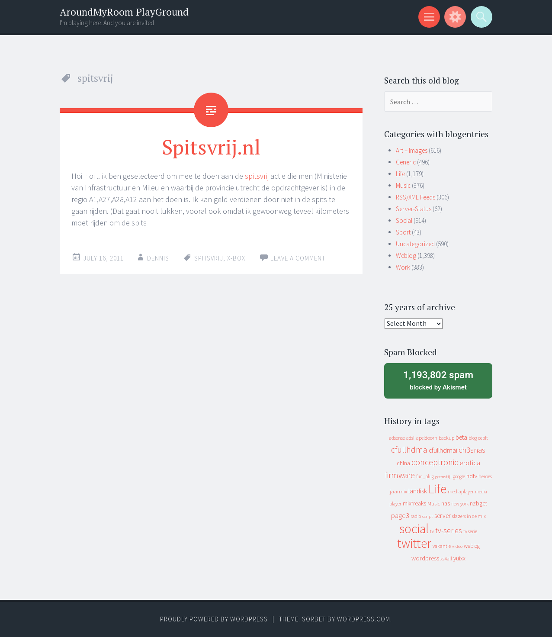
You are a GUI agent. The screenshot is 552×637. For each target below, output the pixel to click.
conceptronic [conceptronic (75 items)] (434, 462)
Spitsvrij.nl (211, 146)
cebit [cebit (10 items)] (483, 437)
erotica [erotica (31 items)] (469, 462)
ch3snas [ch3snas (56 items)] (472, 450)
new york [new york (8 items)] (460, 504)
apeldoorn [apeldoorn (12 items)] (426, 437)
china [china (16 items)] (403, 463)
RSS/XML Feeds (415, 197)
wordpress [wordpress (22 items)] (425, 558)
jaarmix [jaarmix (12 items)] (398, 491)
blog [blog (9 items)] (473, 438)
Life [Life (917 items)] (437, 489)
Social (404, 220)
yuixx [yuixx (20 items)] (459, 558)
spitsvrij (257, 176)
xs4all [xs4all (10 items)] (446, 558)
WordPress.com (363, 619)
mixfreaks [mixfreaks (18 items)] (414, 503)
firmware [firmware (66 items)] (400, 475)
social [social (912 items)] (414, 529)
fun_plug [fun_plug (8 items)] (425, 476)
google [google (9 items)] (459, 476)
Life (400, 174)
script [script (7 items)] (427, 516)
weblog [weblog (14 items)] (472, 546)
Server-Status (413, 209)
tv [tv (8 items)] (432, 531)
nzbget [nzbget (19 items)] (478, 503)
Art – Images (411, 150)
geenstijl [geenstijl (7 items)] (443, 476)
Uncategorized (415, 244)
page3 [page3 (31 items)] (400, 515)
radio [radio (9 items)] (416, 516)
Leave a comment (297, 258)
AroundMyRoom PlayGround (124, 12)
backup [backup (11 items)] (446, 437)
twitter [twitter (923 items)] (414, 543)
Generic (406, 162)
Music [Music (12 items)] (433, 503)
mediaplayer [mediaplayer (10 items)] (461, 491)
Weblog (406, 255)
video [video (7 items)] (457, 546)
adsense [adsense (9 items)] (397, 438)
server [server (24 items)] (442, 516)
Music (403, 185)
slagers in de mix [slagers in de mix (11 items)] (469, 516)
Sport (403, 232)
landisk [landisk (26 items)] (417, 491)
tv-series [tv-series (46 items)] (448, 530)
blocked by (438, 380)
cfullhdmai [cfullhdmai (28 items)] (443, 450)
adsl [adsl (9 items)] (410, 438)
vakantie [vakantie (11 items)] (442, 546)
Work (403, 267)
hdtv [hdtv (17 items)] (471, 476)
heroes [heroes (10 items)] (485, 476)
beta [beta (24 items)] (461, 437)
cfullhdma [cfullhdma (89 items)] (409, 449)
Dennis (158, 258)
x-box (236, 258)
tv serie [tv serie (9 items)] (470, 531)
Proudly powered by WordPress (214, 619)
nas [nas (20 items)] (445, 503)
